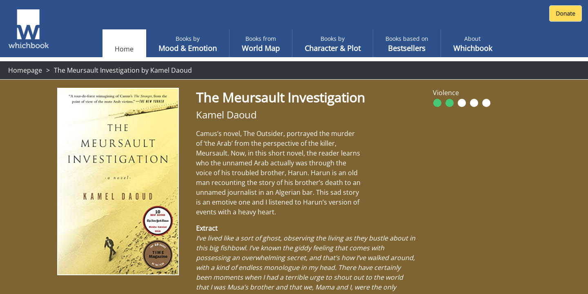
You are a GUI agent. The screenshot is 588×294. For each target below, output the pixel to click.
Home (124, 49)
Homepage (25, 70)
